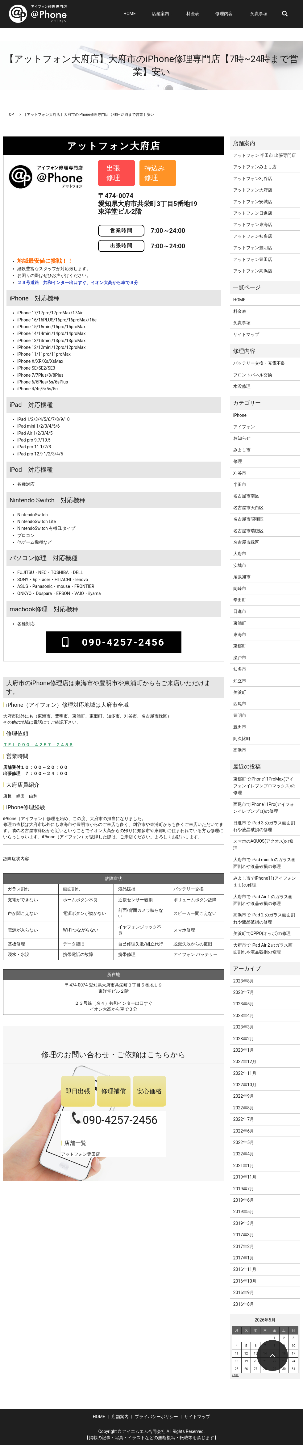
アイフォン (244, 426)
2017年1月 (243, 1257)
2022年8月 (243, 1107)
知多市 (239, 669)
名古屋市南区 (246, 495)
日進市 (239, 611)
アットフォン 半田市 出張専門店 (264, 155)
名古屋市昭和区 (248, 519)
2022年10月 (244, 1084)
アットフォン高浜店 (252, 270)
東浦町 (239, 623)
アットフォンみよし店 (254, 166)
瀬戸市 (239, 657)
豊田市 (239, 726)
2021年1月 (243, 1165)
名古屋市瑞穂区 (248, 530)
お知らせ (242, 438)
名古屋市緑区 (246, 542)
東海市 (239, 634)
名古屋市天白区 (248, 507)
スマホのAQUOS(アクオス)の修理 (263, 844)
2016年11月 (244, 1269)
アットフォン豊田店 (80, 1154)
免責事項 (261, 13)
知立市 (239, 680)
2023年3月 (243, 1026)
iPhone (240, 415)
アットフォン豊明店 (252, 247)
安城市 (239, 565)
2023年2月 (243, 1038)
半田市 (239, 484)
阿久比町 (242, 738)
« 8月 (235, 1375)
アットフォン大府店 (252, 189)
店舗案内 (174, 13)
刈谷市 (239, 473)
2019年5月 (243, 1211)
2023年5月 (243, 1003)
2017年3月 (243, 1234)
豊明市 (239, 715)
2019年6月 (243, 1200)
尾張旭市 (242, 576)
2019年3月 (243, 1223)
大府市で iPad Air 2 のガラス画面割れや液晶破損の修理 (263, 948)
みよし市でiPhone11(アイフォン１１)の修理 (264, 881)
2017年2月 (243, 1246)
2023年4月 (243, 1015)
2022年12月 (244, 1061)
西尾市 (239, 703)
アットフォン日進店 (252, 213)
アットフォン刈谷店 (252, 178)
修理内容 (230, 13)
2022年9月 (243, 1096)
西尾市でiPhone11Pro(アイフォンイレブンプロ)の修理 (263, 808)
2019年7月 (243, 1188)
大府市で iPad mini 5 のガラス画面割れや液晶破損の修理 (264, 863)
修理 (237, 461)
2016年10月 (244, 1281)
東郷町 (239, 645)
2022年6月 (243, 1131)
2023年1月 (243, 1050)
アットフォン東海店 (252, 224)
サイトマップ (246, 334)
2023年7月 (243, 992)
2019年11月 (244, 1177)
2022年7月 (243, 1119)
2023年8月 (243, 980)
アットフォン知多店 (252, 236)
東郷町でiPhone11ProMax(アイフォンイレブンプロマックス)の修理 (264, 786)
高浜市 (239, 750)
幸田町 (239, 599)
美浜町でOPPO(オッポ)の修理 (262, 933)
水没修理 (242, 386)
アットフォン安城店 (252, 201)
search (285, 14)
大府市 (239, 553)
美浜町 (239, 692)
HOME (149, 13)
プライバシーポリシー (156, 1416)
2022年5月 (243, 1142)
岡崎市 (239, 588)
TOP (10, 114)
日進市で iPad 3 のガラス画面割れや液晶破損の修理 (264, 826)
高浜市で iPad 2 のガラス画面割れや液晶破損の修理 (264, 918)
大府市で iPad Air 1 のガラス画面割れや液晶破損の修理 (263, 900)
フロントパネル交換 (252, 374)
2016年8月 (243, 1304)
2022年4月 (243, 1153)
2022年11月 (244, 1073)
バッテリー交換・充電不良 (259, 363)
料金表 (204, 13)
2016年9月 (243, 1292)
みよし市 (242, 449)
